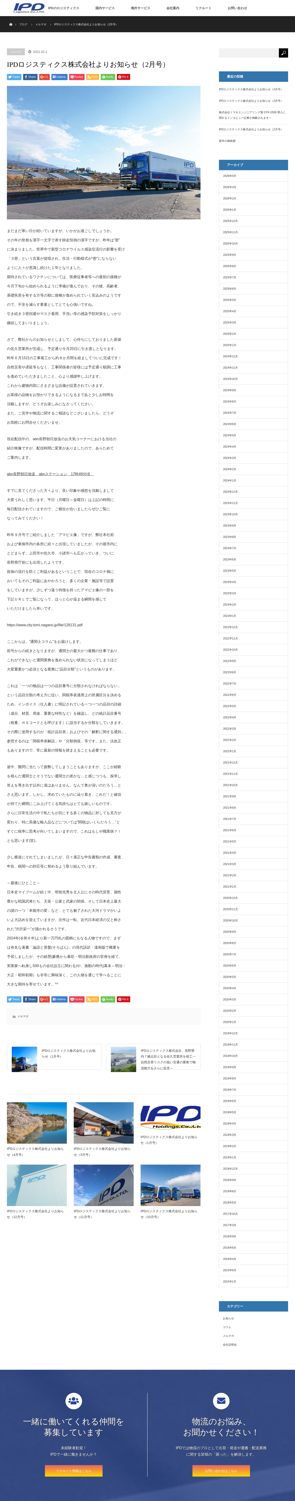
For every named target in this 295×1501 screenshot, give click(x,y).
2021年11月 (230, 773)
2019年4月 (229, 1123)
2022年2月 (229, 740)
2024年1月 (229, 480)
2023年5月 (229, 570)
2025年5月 (229, 300)
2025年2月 (229, 333)
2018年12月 (230, 1168)
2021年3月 (229, 864)
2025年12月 (230, 221)
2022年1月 (229, 751)
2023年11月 (230, 503)
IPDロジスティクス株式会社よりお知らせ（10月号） (169, 1220)
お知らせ (228, 1318)
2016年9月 (229, 1236)
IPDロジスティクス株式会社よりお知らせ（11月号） (102, 1220)
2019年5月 (229, 1112)
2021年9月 (229, 796)
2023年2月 (229, 604)
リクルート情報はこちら (73, 1471)
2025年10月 (230, 243)
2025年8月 (229, 266)
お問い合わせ (237, 8)
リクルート (203, 8)
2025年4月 (229, 311)
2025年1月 (229, 345)
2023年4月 (229, 582)
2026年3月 (229, 187)
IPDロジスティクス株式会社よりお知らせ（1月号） (169, 1146)
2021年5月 (229, 841)
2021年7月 (229, 819)
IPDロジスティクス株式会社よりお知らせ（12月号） (35, 1220)
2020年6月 (229, 965)
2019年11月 (230, 1044)
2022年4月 (229, 717)
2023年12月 (230, 491)
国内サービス (105, 8)
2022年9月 (229, 661)
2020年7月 (229, 954)
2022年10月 (230, 649)
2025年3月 (229, 322)
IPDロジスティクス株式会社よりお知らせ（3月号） (102, 1158)
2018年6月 (229, 1202)
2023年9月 (229, 525)
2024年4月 (229, 446)
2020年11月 (230, 909)
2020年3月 (229, 999)
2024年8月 (229, 401)
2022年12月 (230, 627)
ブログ (23, 24)
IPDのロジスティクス (63, 8)
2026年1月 (229, 209)
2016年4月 (229, 1259)
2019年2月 (229, 1146)
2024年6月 (229, 424)
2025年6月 (229, 288)
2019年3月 (229, 1135)
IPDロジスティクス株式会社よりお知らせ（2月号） (251, 129)
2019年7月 (229, 1089)
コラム (227, 1327)
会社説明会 (230, 1344)
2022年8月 (229, 672)
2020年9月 (229, 931)
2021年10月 (230, 785)
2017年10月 (230, 1213)
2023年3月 (229, 593)
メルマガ (15, 51)
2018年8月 (229, 1191)
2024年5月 (229, 435)
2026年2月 (229, 198)
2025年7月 (229, 277)
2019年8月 (229, 1078)
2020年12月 (230, 898)
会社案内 (172, 8)
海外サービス (140, 8)
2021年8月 (229, 807)
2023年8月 (229, 537)
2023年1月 (229, 616)
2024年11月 (230, 367)
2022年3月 (229, 728)
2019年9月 (229, 1067)
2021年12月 (230, 762)
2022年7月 (229, 683)
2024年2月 (229, 469)
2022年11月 (230, 638)
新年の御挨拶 (227, 141)
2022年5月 (229, 706)
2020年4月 (229, 988)
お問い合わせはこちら (221, 1471)
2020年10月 (230, 920)
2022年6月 (229, 695)
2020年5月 (229, 977)
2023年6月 (229, 559)
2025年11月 (230, 232)
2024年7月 (229, 412)
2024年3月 (229, 458)
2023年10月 (230, 514)
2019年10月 (230, 1056)
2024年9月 (229, 390)
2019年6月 (229, 1101)
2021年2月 (229, 875)
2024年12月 (230, 356)
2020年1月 (229, 1022)
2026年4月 (229, 176)
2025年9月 (229, 254)
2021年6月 (229, 830)
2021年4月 (229, 852)
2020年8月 (229, 943)
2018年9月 (229, 1180)
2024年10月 (230, 379)
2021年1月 (229, 886)
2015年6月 (229, 1270)
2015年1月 (229, 1281)
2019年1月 (229, 1157)
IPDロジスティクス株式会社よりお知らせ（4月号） (35, 1158)
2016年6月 (229, 1247)
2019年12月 (230, 1033)
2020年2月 (229, 1010)
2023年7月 (229, 548)
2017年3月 (229, 1225)
